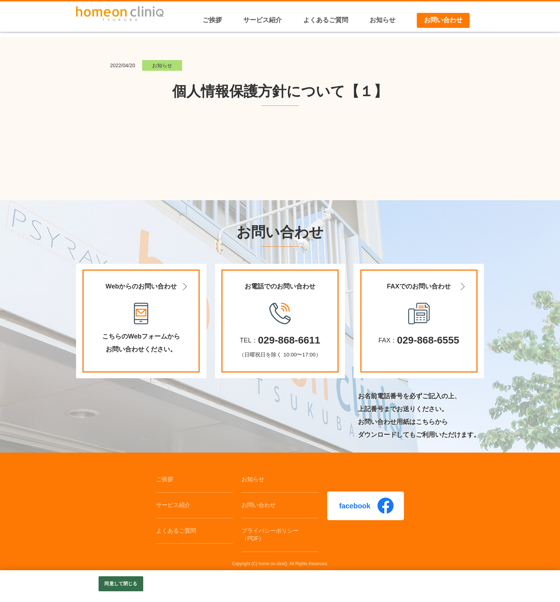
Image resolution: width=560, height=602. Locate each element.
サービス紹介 (173, 505)
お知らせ (252, 479)
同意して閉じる (120, 583)
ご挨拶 (164, 479)
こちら (425, 421)
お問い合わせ (258, 505)
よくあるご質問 (176, 531)
